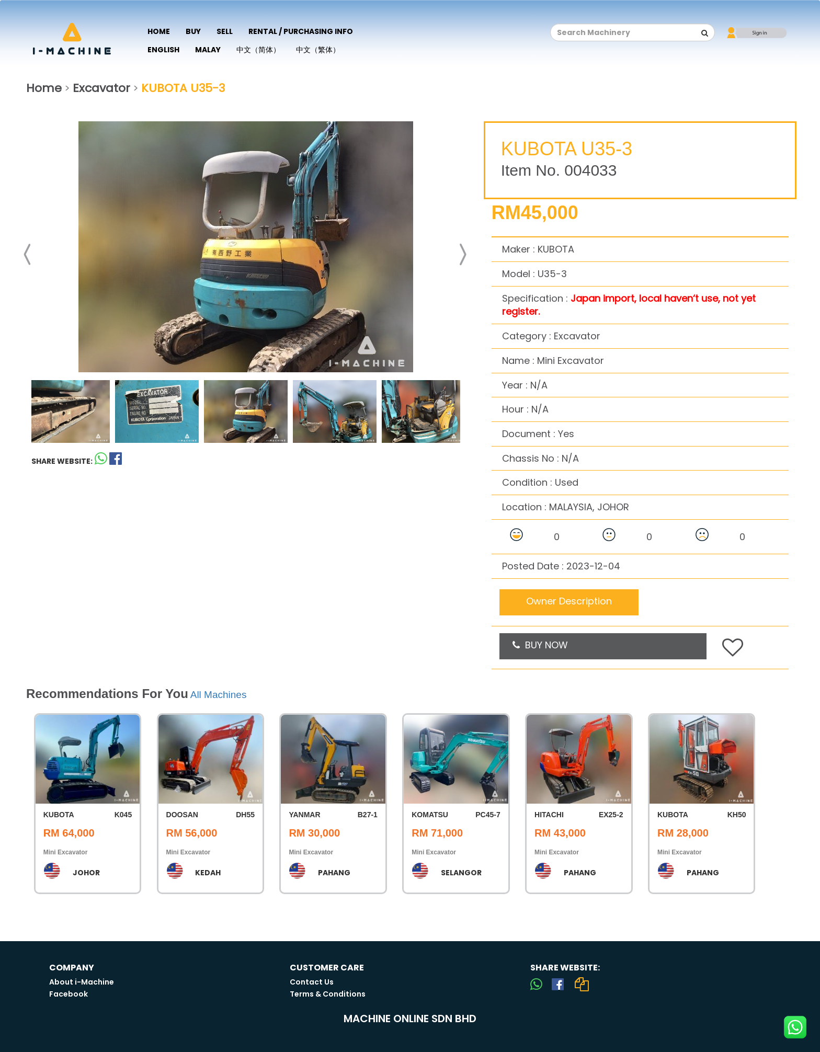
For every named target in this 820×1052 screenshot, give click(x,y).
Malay (208, 49)
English (163, 49)
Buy (193, 31)
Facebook (68, 994)
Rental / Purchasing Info (300, 31)
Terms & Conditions (328, 994)
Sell (225, 31)
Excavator (101, 88)
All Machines (218, 694)
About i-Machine (81, 982)
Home (158, 31)
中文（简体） (258, 49)
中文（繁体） (318, 49)
